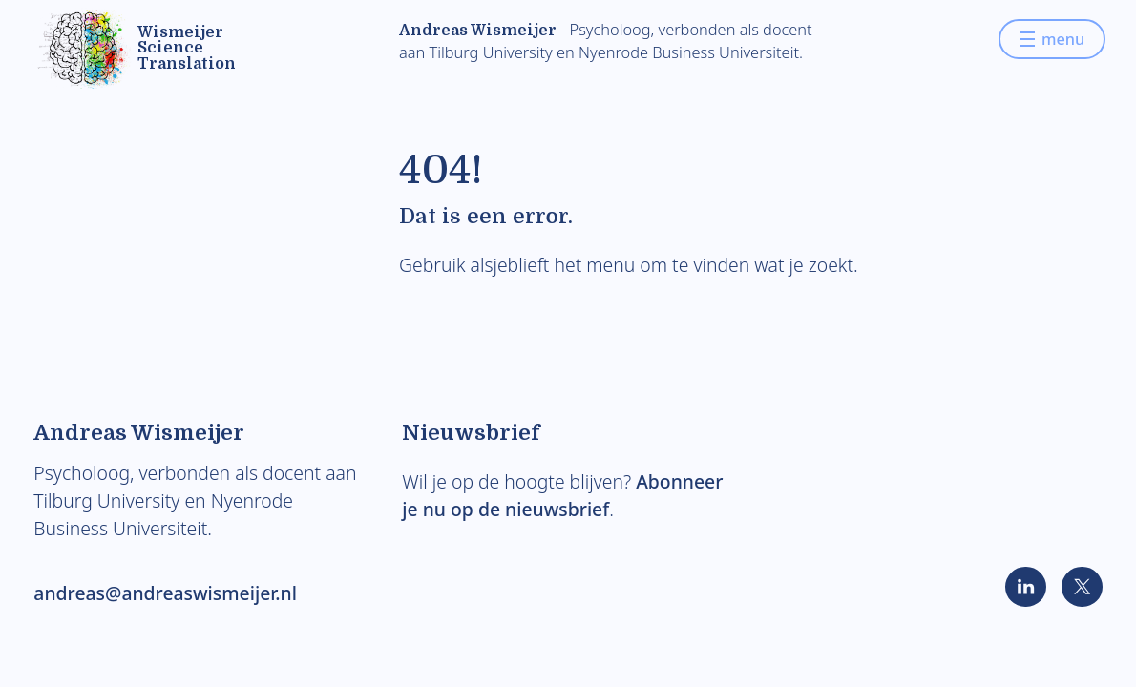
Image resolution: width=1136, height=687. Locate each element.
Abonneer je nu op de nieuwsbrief (562, 495)
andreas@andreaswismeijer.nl (165, 593)
